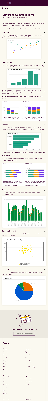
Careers (5, 382)
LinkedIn (5, 388)
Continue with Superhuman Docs (24, 333)
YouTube (5, 393)
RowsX (5, 358)
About (4, 379)
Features (5, 352)
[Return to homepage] (5, 8)
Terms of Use (28, 379)
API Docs (27, 358)
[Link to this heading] (44, 32)
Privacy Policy (28, 382)
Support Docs (28, 355)
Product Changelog (30, 367)
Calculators (6, 367)
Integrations (6, 361)
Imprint (27, 385)
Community (28, 361)
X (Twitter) (6, 385)
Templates (6, 364)
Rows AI (5, 355)
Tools (4, 370)
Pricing (26, 364)
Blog (26, 352)
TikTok (4, 391)
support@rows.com (37, 3)
